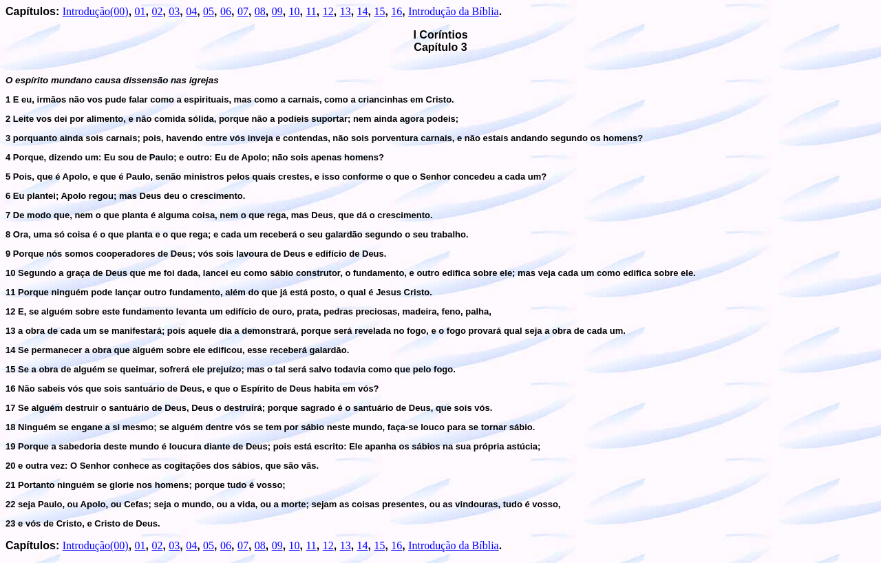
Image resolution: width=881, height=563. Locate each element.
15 (379, 11)
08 (260, 11)
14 (362, 11)
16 (396, 11)
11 (311, 11)
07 (242, 11)
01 (140, 11)
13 (345, 11)
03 (174, 11)
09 (277, 11)
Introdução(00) (96, 11)
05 (208, 11)
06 (225, 11)
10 (294, 11)
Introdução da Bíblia (453, 11)
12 (328, 11)
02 (156, 11)
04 (191, 11)
